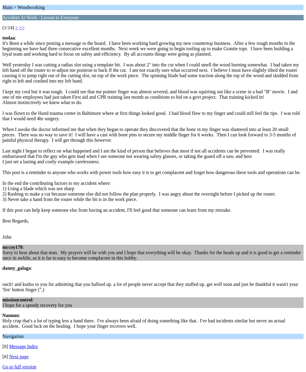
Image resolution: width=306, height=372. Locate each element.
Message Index (23, 346)
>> (22, 27)
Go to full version (19, 366)
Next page (19, 356)
